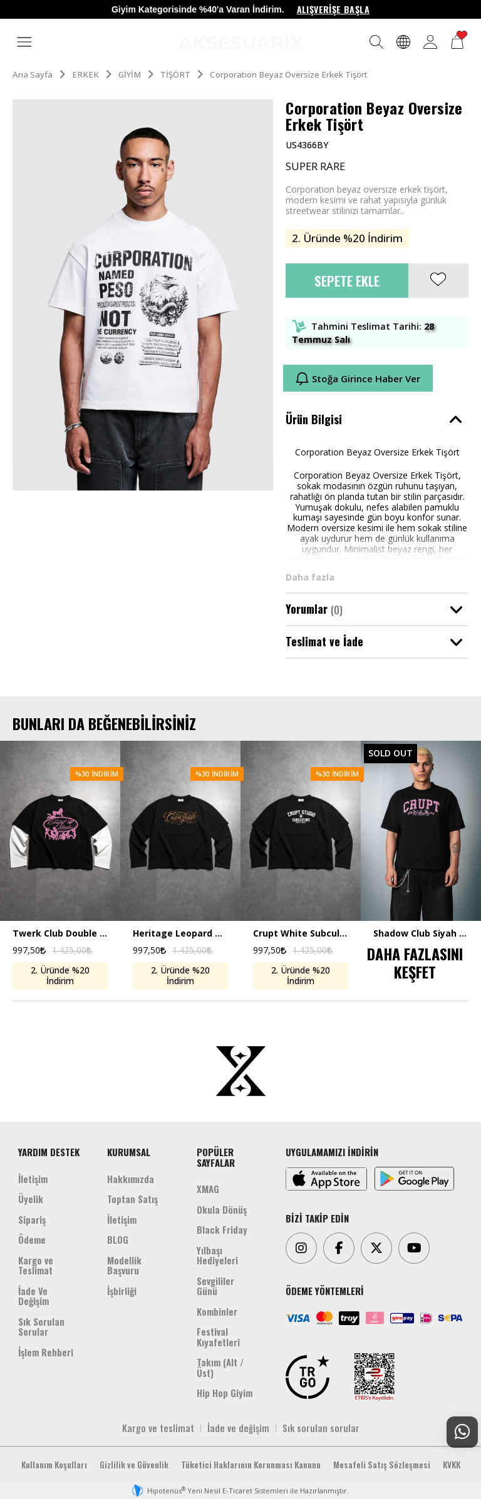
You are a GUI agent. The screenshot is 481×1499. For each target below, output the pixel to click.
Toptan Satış (132, 1199)
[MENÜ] (24, 42)
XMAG (208, 1189)
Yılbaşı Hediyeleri (217, 1255)
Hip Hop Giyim (224, 1393)
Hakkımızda (130, 1179)
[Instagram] (301, 1248)
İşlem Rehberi (45, 1352)
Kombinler (217, 1311)
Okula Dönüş (222, 1209)
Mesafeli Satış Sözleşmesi (381, 1464)
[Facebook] (338, 1248)
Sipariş (32, 1219)
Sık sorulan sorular (320, 1428)
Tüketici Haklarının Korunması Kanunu (251, 1464)
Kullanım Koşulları (54, 1464)
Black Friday (222, 1229)
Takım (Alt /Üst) (220, 1367)
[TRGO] (307, 1377)
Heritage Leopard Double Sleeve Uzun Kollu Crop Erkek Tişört (180, 933)
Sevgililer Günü (215, 1286)
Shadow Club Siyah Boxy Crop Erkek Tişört (420, 933)
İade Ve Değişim (33, 1296)
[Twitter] (376, 1248)
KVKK (451, 1464)
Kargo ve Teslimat (35, 1265)
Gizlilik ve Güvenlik (134, 1464)
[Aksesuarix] (240, 41)
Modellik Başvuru (124, 1265)
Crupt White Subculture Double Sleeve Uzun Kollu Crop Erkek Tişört (300, 933)
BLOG (117, 1239)
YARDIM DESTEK (49, 1152)
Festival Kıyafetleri (218, 1336)
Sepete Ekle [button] (347, 280)
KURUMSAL (128, 1152)
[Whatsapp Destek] (462, 1432)
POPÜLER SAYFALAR (216, 1157)
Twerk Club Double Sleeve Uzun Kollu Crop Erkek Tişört (60, 933)
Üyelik (30, 1199)
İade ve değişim (238, 1428)
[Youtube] (414, 1248)
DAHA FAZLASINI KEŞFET (415, 962)
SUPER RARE (315, 166)
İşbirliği (122, 1291)
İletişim (33, 1179)
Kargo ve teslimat (158, 1428)
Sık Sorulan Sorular (41, 1326)
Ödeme (32, 1239)
